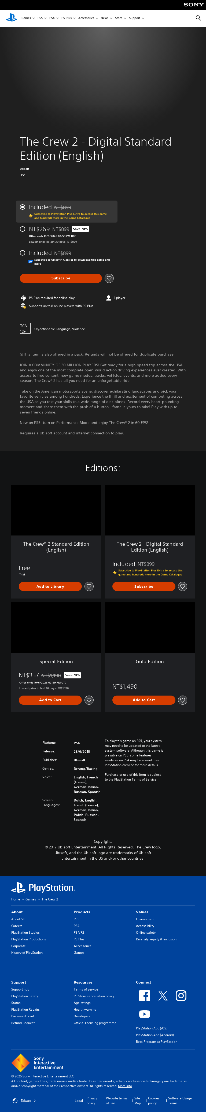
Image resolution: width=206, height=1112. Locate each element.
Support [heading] (18, 982)
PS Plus (66, 18)
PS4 (52, 18)
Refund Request (23, 1023)
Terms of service (86, 989)
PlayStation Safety (24, 996)
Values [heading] (142, 912)
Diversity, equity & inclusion (156, 939)
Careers (17, 925)
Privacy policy (92, 1100)
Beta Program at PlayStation (156, 1041)
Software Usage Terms (180, 1100)
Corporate (18, 946)
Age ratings (82, 1002)
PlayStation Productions (28, 939)
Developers (82, 1016)
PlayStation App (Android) (155, 1035)
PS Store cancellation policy (94, 996)
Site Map (137, 1100)
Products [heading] (82, 912)
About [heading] (17, 912)
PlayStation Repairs (25, 1009)
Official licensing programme (95, 1023)
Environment (145, 919)
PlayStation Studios (25, 932)
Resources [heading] (83, 982)
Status (16, 1002)
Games (26, 18)
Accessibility (145, 925)
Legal (79, 1100)
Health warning (85, 1009)
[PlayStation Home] (11, 18)
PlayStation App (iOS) (151, 1028)
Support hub (20, 989)
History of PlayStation (27, 952)
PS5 (40, 18)
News (104, 18)
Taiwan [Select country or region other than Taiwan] (24, 1100)
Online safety (146, 932)
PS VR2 (79, 932)
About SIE (18, 919)
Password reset (22, 1016)
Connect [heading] (143, 982)
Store (118, 18)
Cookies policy (154, 1100)
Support (134, 18)
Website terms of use (116, 1100)
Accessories (86, 18)
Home (15, 899)
